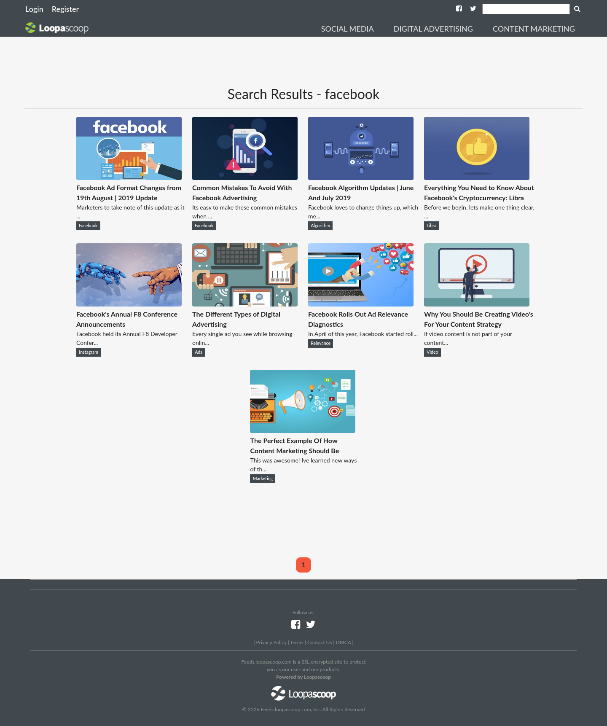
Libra (431, 225)
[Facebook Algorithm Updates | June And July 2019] (361, 177)
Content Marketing (534, 28)
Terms (296, 642)
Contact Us (319, 642)
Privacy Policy (271, 642)
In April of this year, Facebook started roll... (363, 333)
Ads (198, 352)
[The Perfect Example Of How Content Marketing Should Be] (302, 430)
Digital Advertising (433, 28)
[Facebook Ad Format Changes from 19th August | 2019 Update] (129, 177)
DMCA (343, 642)
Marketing (263, 478)
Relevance (320, 343)
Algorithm (320, 225)
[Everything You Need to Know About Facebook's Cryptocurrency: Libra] (476, 177)
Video (432, 352)
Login (34, 8)
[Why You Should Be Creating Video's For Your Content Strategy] (476, 304)
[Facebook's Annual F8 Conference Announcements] (129, 304)
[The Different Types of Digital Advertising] (245, 304)
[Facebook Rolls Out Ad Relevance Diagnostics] (361, 304)
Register (65, 8)
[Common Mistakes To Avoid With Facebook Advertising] (245, 177)
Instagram (88, 352)
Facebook (88, 225)
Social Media (347, 28)
